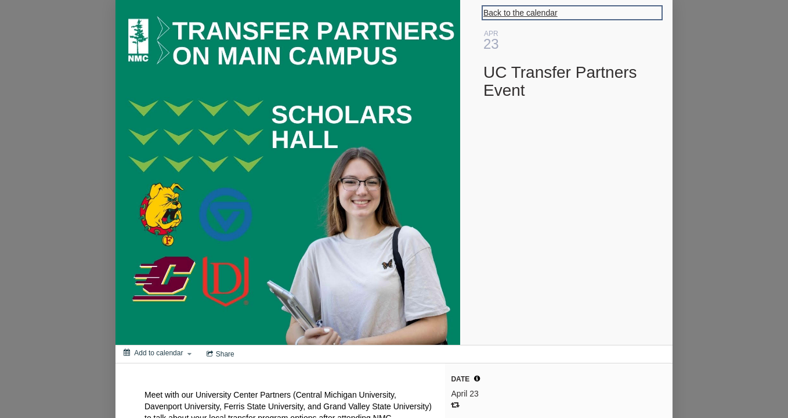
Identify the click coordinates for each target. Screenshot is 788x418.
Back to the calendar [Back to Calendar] (520, 12)
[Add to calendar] (157, 353)
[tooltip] (477, 378)
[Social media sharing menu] (219, 354)
